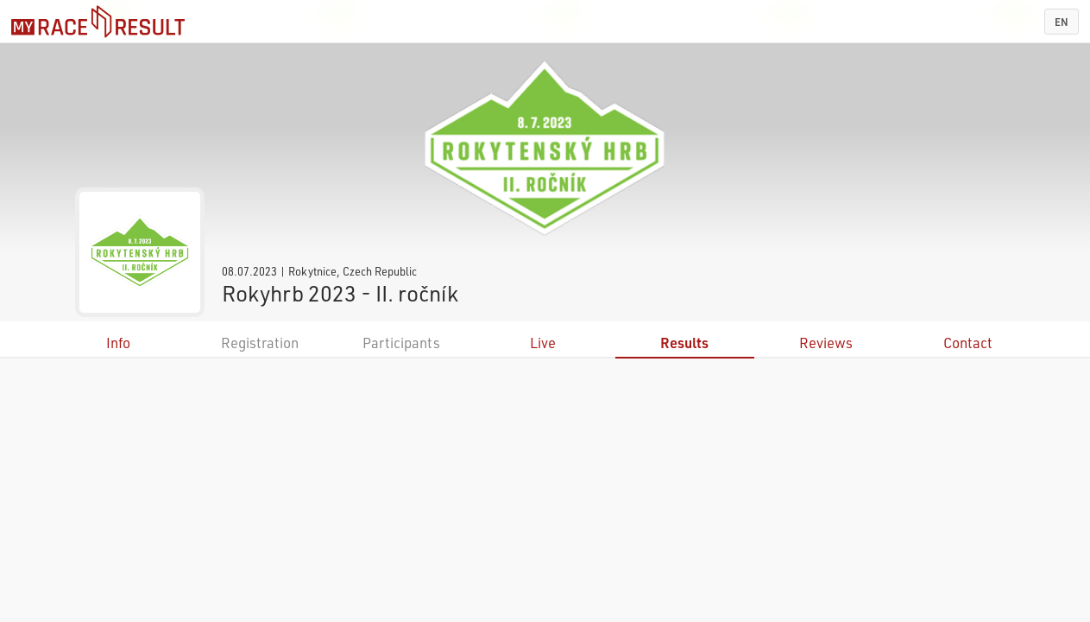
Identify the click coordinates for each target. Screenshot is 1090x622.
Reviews (826, 342)
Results (684, 342)
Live (543, 342)
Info (118, 342)
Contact (967, 342)
